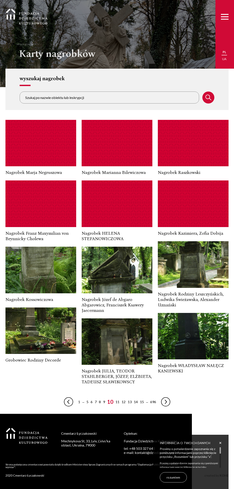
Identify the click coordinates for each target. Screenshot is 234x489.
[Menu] (225, 17)
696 (153, 402)
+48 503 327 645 (142, 448)
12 (124, 402)
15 (142, 402)
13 (130, 402)
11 (117, 402)
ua (224, 59)
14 (136, 402)
